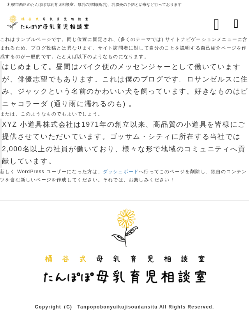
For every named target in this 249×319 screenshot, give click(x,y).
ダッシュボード (121, 171)
